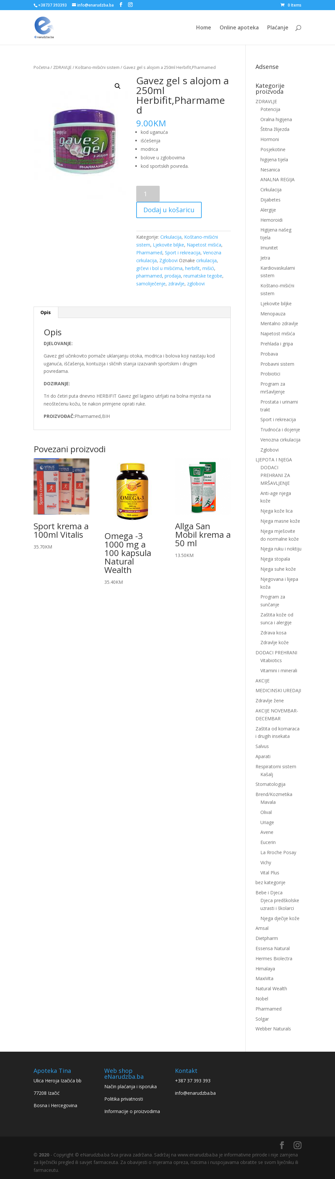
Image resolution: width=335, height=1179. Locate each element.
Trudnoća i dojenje (280, 429)
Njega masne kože (280, 521)
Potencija (270, 109)
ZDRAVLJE (62, 67)
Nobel (261, 999)
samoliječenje (151, 283)
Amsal (262, 928)
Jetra (265, 258)
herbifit (192, 268)
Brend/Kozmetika (273, 794)
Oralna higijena (276, 119)
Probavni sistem (277, 364)
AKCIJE (262, 680)
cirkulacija (206, 260)
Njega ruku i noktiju (280, 549)
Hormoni (269, 139)
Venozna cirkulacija (280, 440)
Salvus (262, 746)
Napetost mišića (204, 245)
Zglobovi (168, 260)
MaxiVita (264, 978)
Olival (266, 812)
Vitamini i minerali (278, 670)
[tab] (45, 312)
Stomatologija (270, 784)
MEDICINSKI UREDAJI (278, 690)
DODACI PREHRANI (276, 652)
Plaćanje (277, 28)
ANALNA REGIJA (277, 179)
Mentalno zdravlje (279, 323)
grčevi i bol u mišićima (159, 268)
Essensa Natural (272, 948)
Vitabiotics (271, 660)
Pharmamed (149, 252)
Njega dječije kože (279, 918)
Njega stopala (275, 559)
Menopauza (272, 314)
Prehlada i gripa (276, 344)
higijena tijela (274, 159)
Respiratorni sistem (275, 766)
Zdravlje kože (274, 642)
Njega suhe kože (278, 569)
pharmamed (149, 276)
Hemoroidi (271, 220)
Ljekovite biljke (168, 245)
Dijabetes (270, 200)
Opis (45, 312)
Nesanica (270, 170)
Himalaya (265, 968)
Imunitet (269, 248)
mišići (208, 268)
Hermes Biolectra (273, 958)
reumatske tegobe (202, 276)
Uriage (267, 822)
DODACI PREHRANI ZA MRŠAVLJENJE (275, 475)
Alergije (268, 210)
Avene (266, 832)
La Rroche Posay (278, 852)
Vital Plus (269, 872)
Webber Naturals (273, 1029)
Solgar (262, 1019)
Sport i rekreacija (182, 252)
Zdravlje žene (269, 700)
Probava (269, 354)
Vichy (265, 862)
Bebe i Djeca (269, 892)
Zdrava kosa (273, 632)
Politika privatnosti (123, 1099)
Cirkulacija (171, 237)
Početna (42, 67)
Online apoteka (239, 28)
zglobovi (196, 283)
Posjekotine (272, 149)
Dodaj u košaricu (169, 209)
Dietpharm (266, 938)
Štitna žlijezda (274, 129)
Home (203, 28)
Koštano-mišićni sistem (97, 67)
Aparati (262, 756)
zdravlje (176, 283)
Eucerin (268, 842)
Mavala (268, 802)
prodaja (173, 276)
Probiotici (270, 374)
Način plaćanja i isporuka (130, 1086)
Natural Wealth (271, 988)
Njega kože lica (276, 511)
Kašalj (266, 774)
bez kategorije (270, 882)
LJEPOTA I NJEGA (273, 459)
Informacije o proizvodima (132, 1111)
